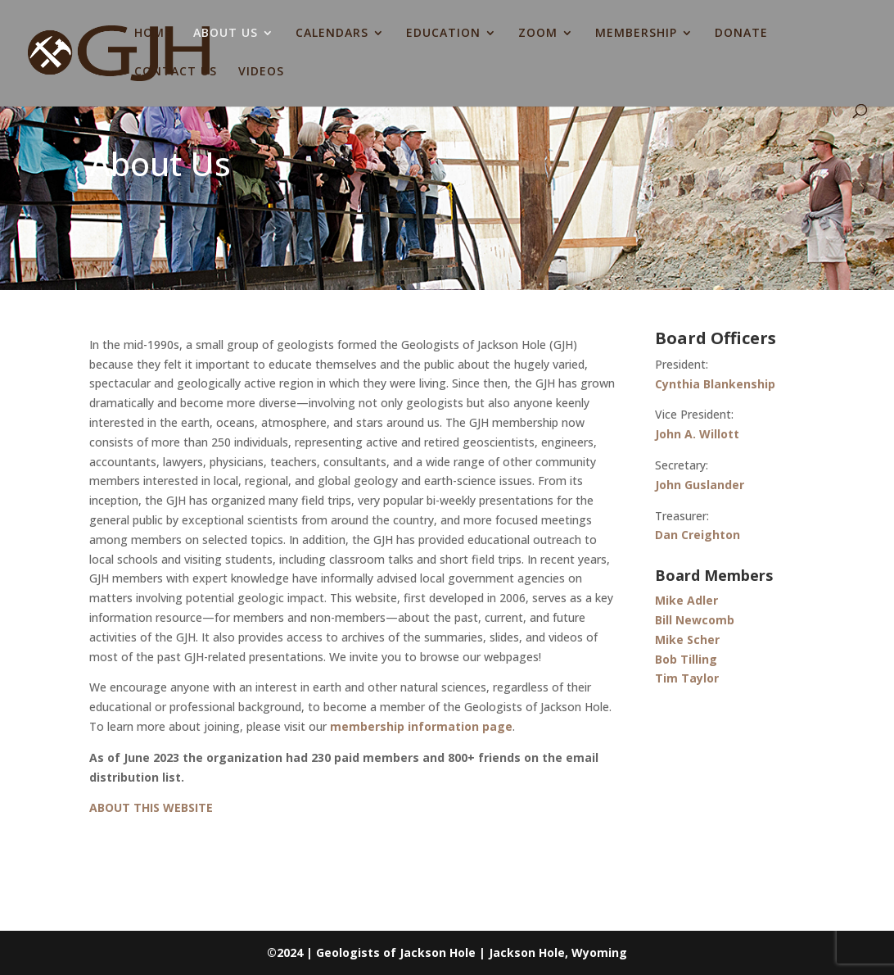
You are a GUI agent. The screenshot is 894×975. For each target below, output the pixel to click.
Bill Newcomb (694, 620)
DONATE (741, 33)
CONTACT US (175, 72)
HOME (153, 33)
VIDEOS (261, 72)
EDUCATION (443, 33)
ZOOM (538, 33)
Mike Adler (686, 600)
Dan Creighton (697, 534)
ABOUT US (225, 33)
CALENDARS (332, 33)
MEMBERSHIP (636, 33)
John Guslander (699, 484)
